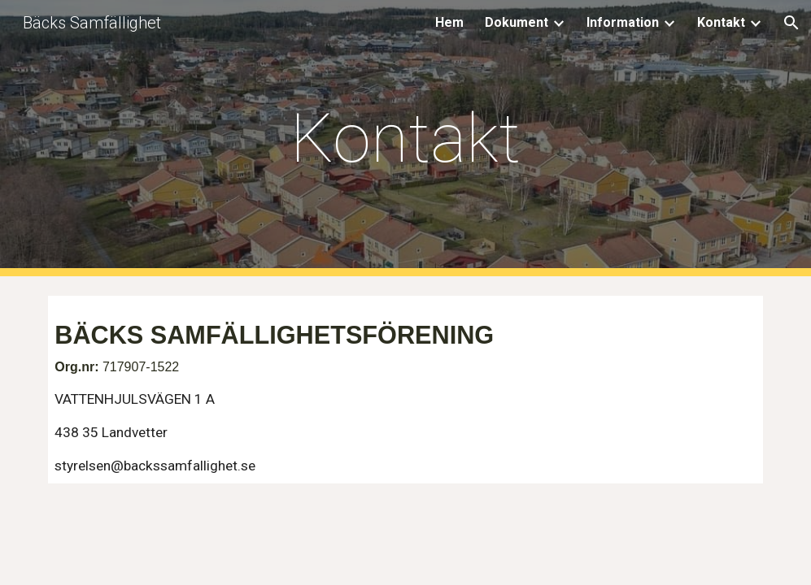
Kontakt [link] (721, 22)
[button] (791, 22)
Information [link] (622, 22)
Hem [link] (449, 22)
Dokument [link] (516, 22)
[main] (405, 138)
